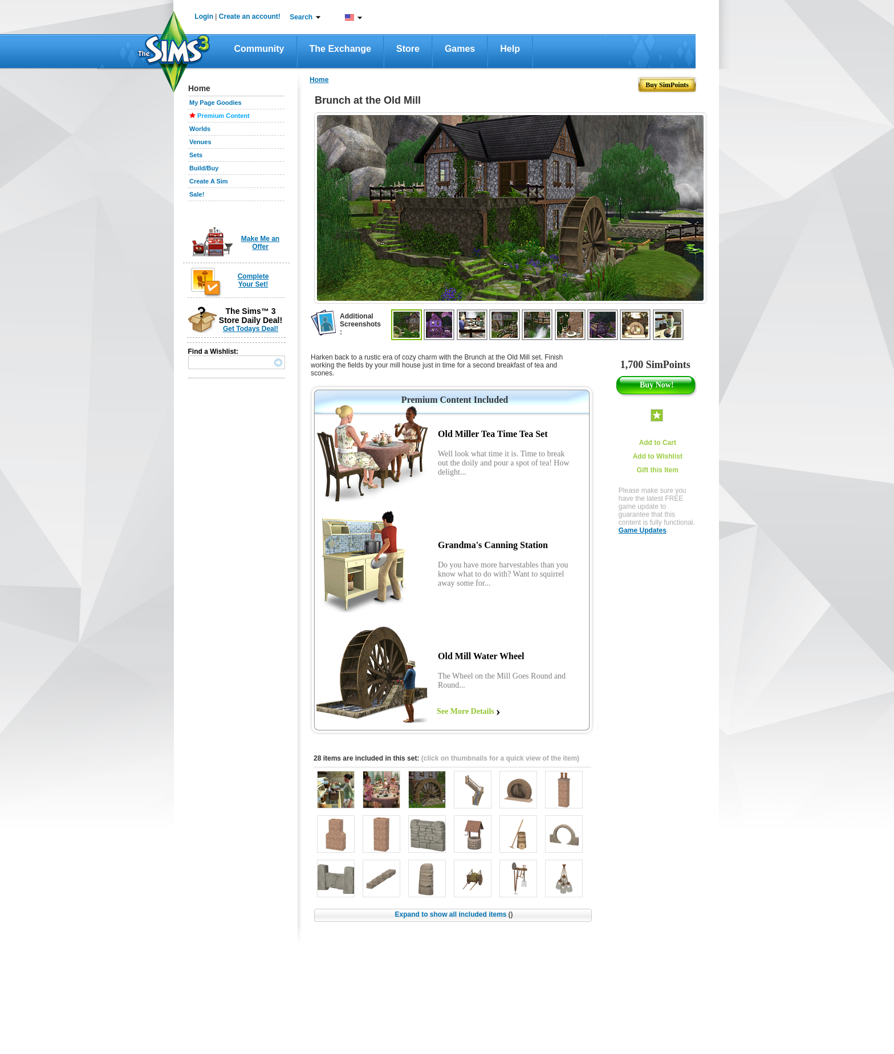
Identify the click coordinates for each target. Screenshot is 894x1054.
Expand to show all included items (454, 914)
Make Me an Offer (260, 243)
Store (408, 49)
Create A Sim (208, 181)
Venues (200, 141)
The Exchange (340, 49)
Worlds (199, 128)
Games (460, 49)
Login (203, 17)
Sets (195, 155)
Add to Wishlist (657, 456)
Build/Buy (203, 168)
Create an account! (250, 17)
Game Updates (643, 530)
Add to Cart (657, 443)
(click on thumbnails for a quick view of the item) (500, 758)
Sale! (196, 194)
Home (319, 80)
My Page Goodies (215, 102)
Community (259, 49)
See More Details (465, 711)
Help (510, 49)
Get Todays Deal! (250, 329)
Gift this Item (657, 470)
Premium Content (223, 115)
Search (301, 17)
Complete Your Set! (253, 280)
